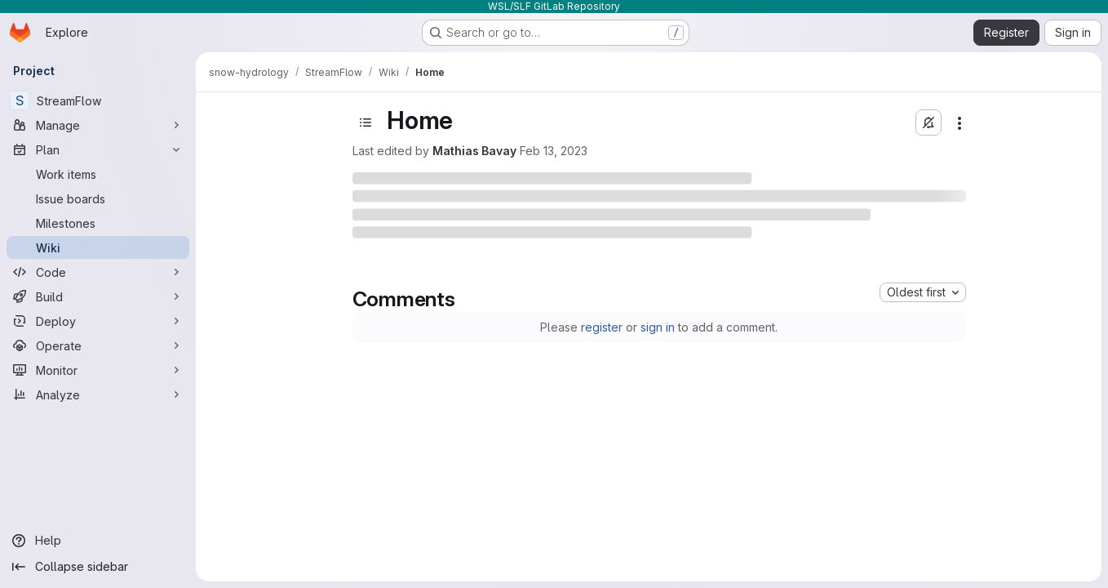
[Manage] (98, 125)
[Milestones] (98, 223)
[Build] (98, 296)
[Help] (98, 540)
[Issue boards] (98, 198)
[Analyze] (98, 394)
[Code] (98, 272)
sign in (657, 327)
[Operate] (98, 345)
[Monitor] (98, 370)
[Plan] (98, 149)
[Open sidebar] (365, 122)
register (602, 327)
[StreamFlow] (98, 100)
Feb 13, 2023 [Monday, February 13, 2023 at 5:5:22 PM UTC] (553, 151)
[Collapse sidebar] (98, 566)
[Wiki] (98, 247)
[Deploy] (98, 321)
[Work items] (98, 174)
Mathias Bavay (474, 151)
